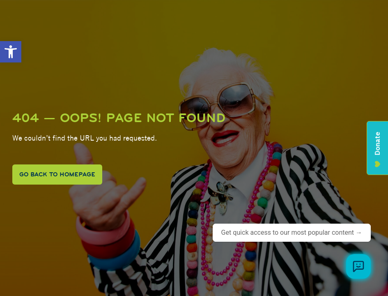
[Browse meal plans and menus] (358, 266)
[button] (10, 51)
